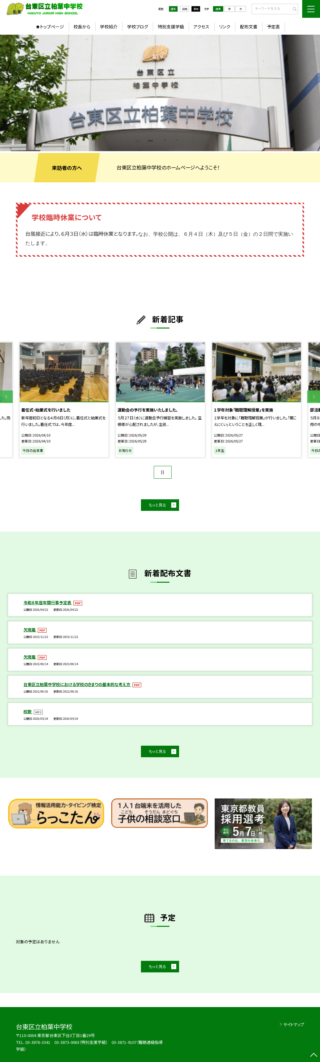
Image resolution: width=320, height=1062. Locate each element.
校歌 (27, 711)
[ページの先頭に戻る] (313, 1055)
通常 (173, 9)
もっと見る (157, 505)
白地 (184, 9)
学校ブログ (137, 26)
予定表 (273, 26)
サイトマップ (293, 1024)
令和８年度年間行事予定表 (47, 602)
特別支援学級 (171, 26)
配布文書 (249, 26)
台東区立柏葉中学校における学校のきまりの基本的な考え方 (77, 684)
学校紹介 (109, 26)
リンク (224, 26)
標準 (218, 9)
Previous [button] (6, 396)
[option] (160, 93)
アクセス (201, 26)
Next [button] (313, 396)
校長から (81, 26)
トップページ (52, 26)
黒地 (195, 9)
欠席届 (30, 630)
